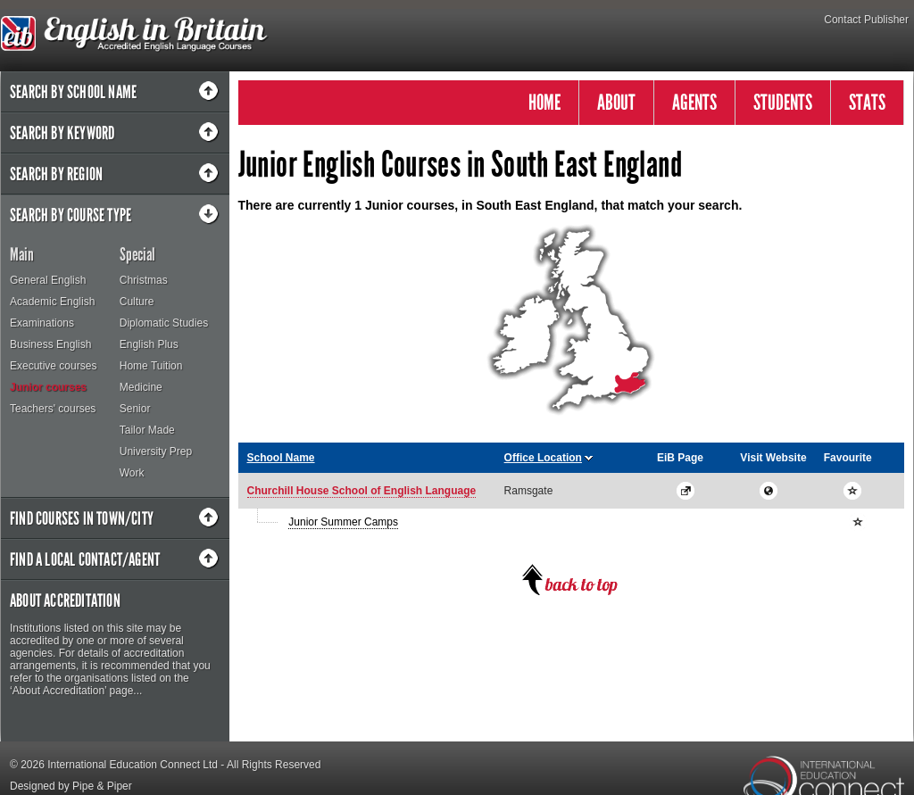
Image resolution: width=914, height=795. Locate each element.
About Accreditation (65, 600)
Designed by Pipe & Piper (71, 786)
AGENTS (694, 102)
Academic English (52, 301)
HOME (544, 102)
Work (132, 473)
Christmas (144, 280)
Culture (137, 301)
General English (48, 280)
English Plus (149, 344)
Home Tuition (151, 366)
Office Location (543, 457)
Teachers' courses (53, 408)
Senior (135, 408)
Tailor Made (147, 430)
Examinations (42, 323)
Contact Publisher (866, 19)
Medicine (141, 387)
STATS (867, 102)
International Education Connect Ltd (132, 764)
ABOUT (616, 102)
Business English (50, 344)
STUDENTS (782, 102)
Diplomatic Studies (164, 323)
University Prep (156, 451)
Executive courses (53, 366)
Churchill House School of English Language (362, 490)
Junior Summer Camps (343, 522)
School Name (281, 457)
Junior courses (48, 387)
